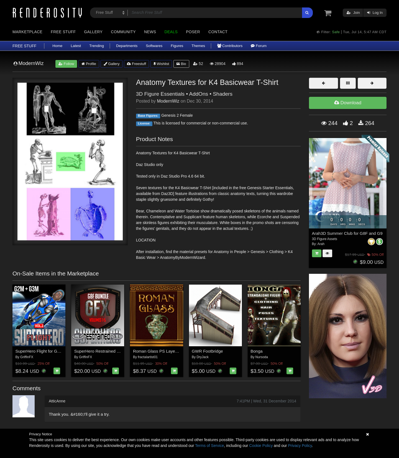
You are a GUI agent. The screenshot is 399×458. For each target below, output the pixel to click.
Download (347, 102)
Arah (321, 244)
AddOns (198, 94)
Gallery (93, 32)
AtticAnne (57, 401)
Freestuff (136, 64)
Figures (177, 46)
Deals (171, 32)
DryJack (202, 357)
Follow (66, 64)
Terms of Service (209, 445)
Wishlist (161, 64)
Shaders (222, 94)
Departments (126, 46)
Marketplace (27, 32)
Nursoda (261, 357)
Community (123, 32)
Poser (193, 32)
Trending (96, 46)
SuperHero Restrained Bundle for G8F (109, 351)
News (150, 32)
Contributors (229, 46)
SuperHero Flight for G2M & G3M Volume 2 (56, 351)
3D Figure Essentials (160, 94)
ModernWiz (168, 101)
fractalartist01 (148, 357)
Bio (181, 64)
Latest (76, 46)
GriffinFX (26, 357)
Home (57, 46)
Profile (88, 64)
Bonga (256, 351)
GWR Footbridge (207, 351)
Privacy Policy (300, 445)
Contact (217, 32)
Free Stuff (63, 32)
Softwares (154, 46)
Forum (259, 46)
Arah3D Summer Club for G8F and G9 (347, 233)
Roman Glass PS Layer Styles (161, 351)
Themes (198, 46)
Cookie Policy (261, 445)
